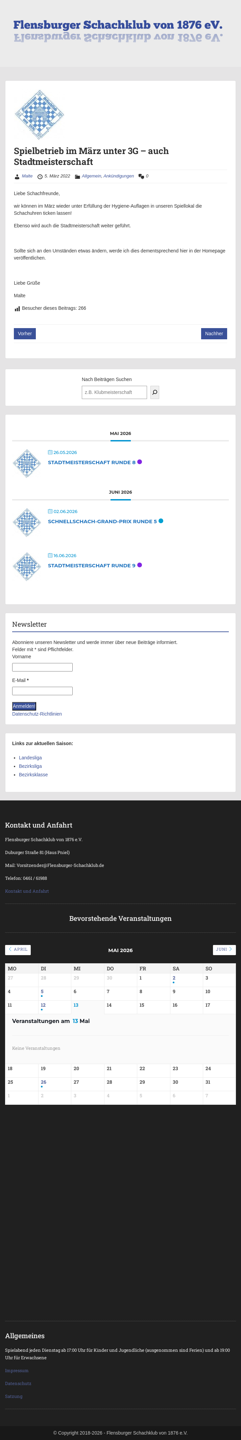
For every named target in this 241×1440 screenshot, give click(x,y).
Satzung (13, 1396)
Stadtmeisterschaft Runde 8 (92, 462)
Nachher (214, 333)
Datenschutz (18, 1383)
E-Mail (20, 680)
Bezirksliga (30, 766)
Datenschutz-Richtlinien (37, 714)
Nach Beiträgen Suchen (107, 379)
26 (43, 1082)
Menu (12, 11)
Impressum (17, 1370)
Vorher (25, 333)
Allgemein (91, 175)
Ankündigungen (118, 175)
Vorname (21, 656)
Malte (27, 175)
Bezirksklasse (33, 774)
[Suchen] (154, 392)
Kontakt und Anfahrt (27, 891)
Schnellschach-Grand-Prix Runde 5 (102, 521)
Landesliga (30, 757)
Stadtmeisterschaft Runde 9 (92, 565)
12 (43, 1005)
